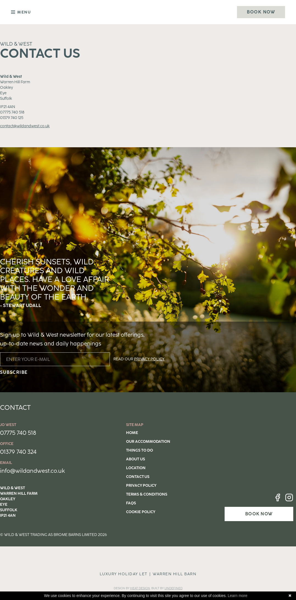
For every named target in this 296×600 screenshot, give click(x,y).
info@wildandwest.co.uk (32, 470)
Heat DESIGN (140, 588)
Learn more (237, 595)
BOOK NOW (259, 513)
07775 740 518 (18, 432)
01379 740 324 (18, 451)
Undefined (173, 588)
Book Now (261, 12)
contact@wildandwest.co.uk (25, 126)
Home (132, 432)
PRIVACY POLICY (149, 359)
